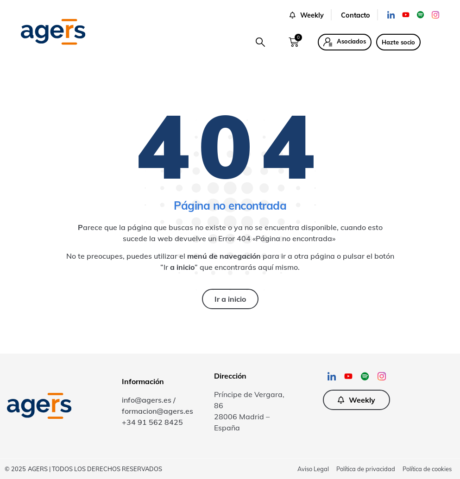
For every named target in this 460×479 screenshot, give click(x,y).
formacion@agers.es (157, 411)
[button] (260, 42)
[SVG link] (53, 32)
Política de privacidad (365, 469)
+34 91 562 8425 (152, 422)
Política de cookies (427, 469)
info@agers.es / (149, 399)
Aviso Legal (313, 469)
